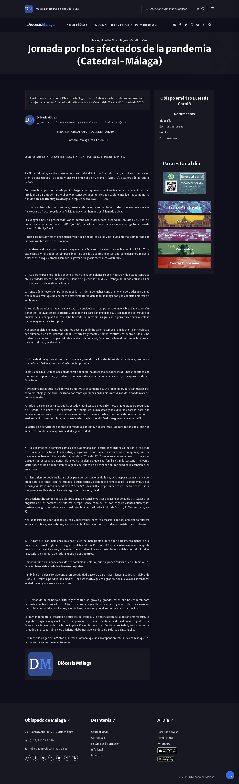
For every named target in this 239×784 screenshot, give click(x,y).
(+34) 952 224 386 (42, 740)
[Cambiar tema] (198, 9)
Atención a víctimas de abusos (166, 9)
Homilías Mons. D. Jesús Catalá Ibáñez (124, 40)
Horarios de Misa (167, 731)
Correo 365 (98, 737)
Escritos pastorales (171, 126)
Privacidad (97, 755)
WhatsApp (164, 743)
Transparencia (119, 24)
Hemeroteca (165, 737)
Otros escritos (168, 138)
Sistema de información (105, 743)
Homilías (164, 132)
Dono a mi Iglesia (146, 24)
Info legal (97, 749)
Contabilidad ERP (101, 731)
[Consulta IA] (230, 775)
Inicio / (96, 40)
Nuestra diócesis (77, 24)
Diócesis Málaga (47, 117)
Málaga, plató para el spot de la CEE (57, 8)
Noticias (99, 24)
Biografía (165, 120)
